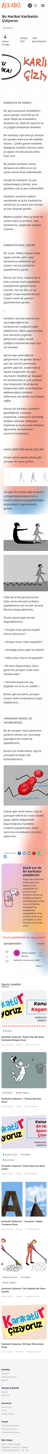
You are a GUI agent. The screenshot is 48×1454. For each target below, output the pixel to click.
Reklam (5, 1392)
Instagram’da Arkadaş (11, 1432)
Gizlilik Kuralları (8, 1414)
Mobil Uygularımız (9, 1377)
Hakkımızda (6, 1407)
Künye (4, 1410)
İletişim (5, 1380)
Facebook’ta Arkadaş (10, 1425)
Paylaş (38, 966)
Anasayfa (5, 1373)
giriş (33, 937)
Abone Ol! (6, 1395)
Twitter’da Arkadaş (9, 1429)
